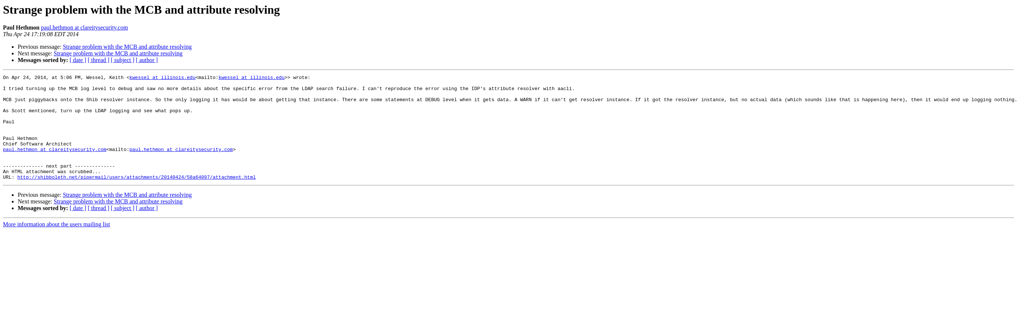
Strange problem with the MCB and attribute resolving (127, 47)
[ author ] (147, 60)
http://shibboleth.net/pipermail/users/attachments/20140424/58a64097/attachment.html (136, 198)
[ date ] (78, 60)
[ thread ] (98, 60)
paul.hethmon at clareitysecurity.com (84, 27)
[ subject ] (122, 60)
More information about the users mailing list (56, 245)
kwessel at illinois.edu (162, 78)
